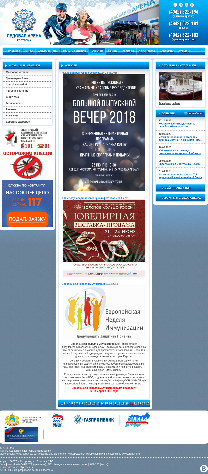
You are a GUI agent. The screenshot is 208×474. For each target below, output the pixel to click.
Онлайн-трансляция (176, 188)
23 (139, 403)
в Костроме (47, 470)
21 (131, 403)
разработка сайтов (29, 470)
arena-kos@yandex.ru (20, 467)
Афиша (113, 51)
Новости (97, 51)
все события (195, 113)
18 (118, 403)
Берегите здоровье (18, 121)
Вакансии (12, 115)
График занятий (74, 51)
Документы (147, 51)
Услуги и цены (48, 51)
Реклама (11, 109)
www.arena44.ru (131, 453)
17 (114, 403)
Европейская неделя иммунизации (83, 283)
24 (143, 403)
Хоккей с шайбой (16, 84)
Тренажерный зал (17, 78)
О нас (29, 51)
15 (106, 403)
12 (94, 403)
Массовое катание (17, 72)
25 (147, 403)
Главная (12, 51)
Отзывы (184, 51)
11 (89, 403)
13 (98, 403)
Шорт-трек (12, 97)
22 (135, 403)
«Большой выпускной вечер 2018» (83, 72)
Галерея (128, 51)
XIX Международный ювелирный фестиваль (90, 198)
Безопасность (14, 103)
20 (127, 403)
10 (85, 403)
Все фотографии (169, 103)
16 (110, 403)
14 (102, 403)
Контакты (167, 51)
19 (122, 403)
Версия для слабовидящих (181, 197)
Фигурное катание (17, 90)
